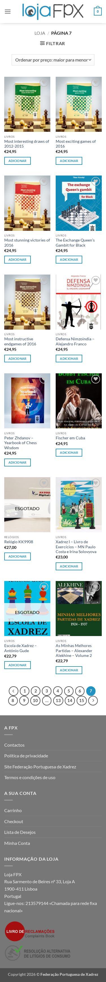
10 (35, 700)
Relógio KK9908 (18, 542)
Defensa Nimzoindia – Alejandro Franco (75, 341)
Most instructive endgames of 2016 (20, 341)
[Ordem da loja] (53, 59)
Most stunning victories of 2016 (27, 242)
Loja (39, 33)
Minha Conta (17, 843)
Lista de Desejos (20, 832)
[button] (7, 11)
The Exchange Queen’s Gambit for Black (75, 242)
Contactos (14, 745)
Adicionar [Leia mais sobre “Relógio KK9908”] (17, 556)
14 (69, 700)
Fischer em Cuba (70, 438)
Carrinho (13, 810)
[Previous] (13, 691)
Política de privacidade (26, 755)
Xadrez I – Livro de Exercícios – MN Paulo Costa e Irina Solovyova (76, 547)
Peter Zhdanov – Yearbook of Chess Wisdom (20, 443)
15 (81, 700)
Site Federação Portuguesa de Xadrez (40, 766)
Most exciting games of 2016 (76, 144)
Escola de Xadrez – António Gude (20, 648)
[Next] (93, 700)
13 (58, 700)
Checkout (13, 821)
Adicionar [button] (17, 161)
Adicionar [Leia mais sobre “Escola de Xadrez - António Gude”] (17, 665)
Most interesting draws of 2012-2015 (26, 144)
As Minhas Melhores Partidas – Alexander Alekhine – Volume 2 (74, 650)
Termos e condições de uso (29, 777)
